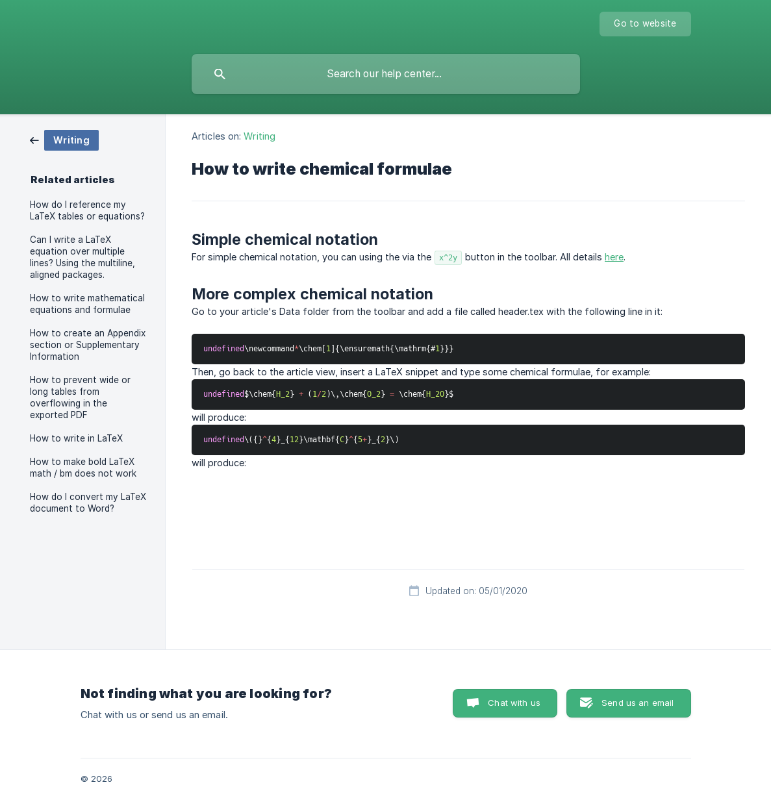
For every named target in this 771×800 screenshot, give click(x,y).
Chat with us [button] (514, 702)
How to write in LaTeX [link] (76, 438)
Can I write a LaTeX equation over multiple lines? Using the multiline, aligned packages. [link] (82, 257)
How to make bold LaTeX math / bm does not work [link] (83, 467)
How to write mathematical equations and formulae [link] (87, 304)
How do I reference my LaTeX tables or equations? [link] (87, 210)
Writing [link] (259, 136)
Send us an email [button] (637, 702)
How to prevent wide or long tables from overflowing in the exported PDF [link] (80, 397)
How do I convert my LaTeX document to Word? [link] (88, 503)
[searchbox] (386, 74)
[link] (64, 139)
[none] (645, 24)
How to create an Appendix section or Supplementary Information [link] (87, 345)
